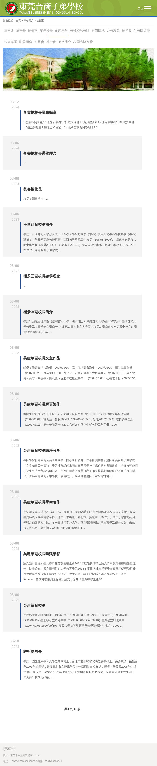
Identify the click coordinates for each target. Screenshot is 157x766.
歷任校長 (46, 30)
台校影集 (113, 30)
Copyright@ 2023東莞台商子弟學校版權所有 (31, 659)
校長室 (40, 20)
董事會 (9, 30)
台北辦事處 (13, 641)
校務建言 (8, 634)
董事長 (21, 30)
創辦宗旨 (61, 30)
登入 (140, 8)
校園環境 (143, 30)
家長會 (39, 42)
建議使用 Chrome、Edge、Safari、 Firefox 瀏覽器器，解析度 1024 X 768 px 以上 (55, 666)
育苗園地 (98, 30)
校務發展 (128, 30)
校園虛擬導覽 (83, 42)
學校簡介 (29, 20)
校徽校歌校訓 (80, 30)
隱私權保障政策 (88, 659)
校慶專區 (10, 42)
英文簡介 (64, 42)
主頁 (18, 20)
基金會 (51, 42)
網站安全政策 (69, 659)
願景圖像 (25, 42)
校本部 (9, 609)
